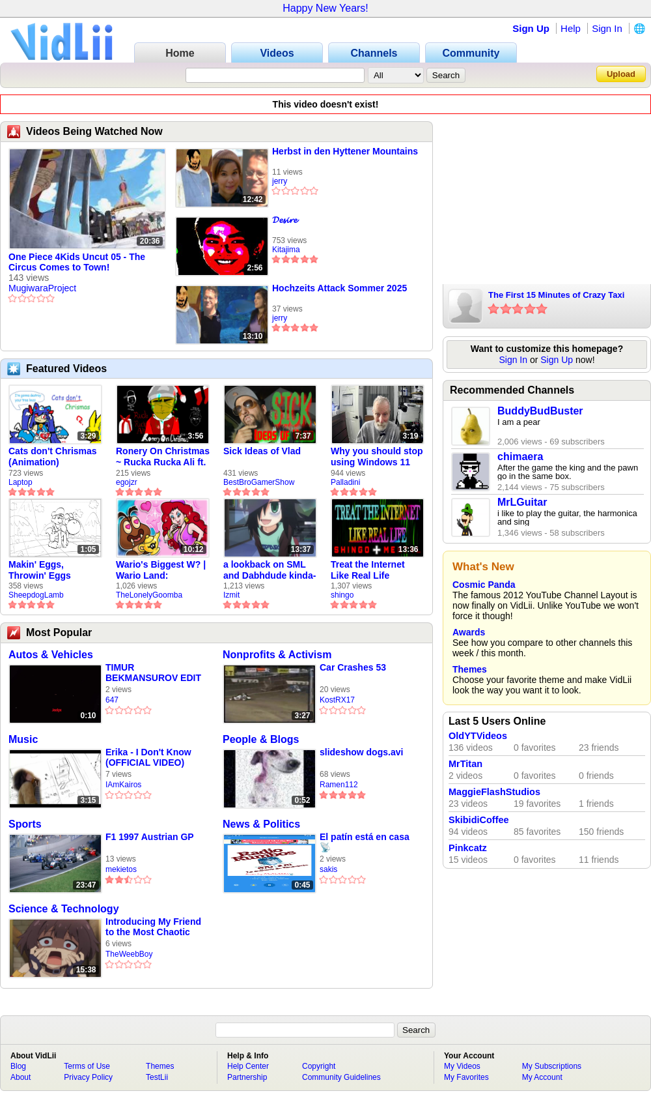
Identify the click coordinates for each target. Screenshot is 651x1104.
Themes (469, 669)
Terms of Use (87, 1066)
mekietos (121, 869)
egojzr (126, 482)
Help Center (248, 1066)
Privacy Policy (88, 1077)
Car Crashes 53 (353, 667)
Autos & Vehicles (50, 654)
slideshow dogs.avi (361, 752)
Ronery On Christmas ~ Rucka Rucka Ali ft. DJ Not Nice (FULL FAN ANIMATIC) (163, 457)
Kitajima (286, 249)
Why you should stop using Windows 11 (377, 456)
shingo (342, 595)
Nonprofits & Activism (277, 654)
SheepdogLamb (36, 595)
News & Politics (261, 824)
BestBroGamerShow (258, 482)
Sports (25, 824)
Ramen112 (339, 784)
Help (571, 28)
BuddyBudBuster (540, 410)
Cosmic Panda (483, 584)
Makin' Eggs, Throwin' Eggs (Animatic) (39, 570)
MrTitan (465, 764)
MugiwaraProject (42, 288)
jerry (279, 181)
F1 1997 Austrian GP (149, 837)
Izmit (231, 595)
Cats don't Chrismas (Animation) (52, 456)
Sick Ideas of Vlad (262, 451)
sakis (328, 869)
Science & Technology (63, 908)
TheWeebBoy (129, 954)
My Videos (462, 1066)
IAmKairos (123, 784)
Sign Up (530, 28)
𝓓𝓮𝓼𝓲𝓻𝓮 (284, 219)
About (20, 1077)
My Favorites (466, 1077)
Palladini (345, 482)
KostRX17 (337, 700)
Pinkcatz (468, 848)
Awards (468, 632)
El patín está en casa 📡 (364, 842)
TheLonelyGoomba (149, 595)
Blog (18, 1066)
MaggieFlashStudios (494, 792)
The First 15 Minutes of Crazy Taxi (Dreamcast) (556, 296)
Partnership (247, 1077)
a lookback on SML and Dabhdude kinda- (269, 570)
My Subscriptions (551, 1066)
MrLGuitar (522, 502)
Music (23, 739)
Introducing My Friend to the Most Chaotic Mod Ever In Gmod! (153, 927)
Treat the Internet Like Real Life (368, 570)
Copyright (318, 1066)
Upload (621, 74)
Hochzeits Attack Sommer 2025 (339, 288)
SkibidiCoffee (479, 820)
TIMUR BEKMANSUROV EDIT (153, 672)
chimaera (520, 456)
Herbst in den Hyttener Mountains (345, 151)
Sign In (607, 28)
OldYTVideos (478, 736)
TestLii (157, 1077)
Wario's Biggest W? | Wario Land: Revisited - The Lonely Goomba (161, 570)
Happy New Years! (325, 8)
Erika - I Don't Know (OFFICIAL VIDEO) (148, 757)
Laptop (20, 482)
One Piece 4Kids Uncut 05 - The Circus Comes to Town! (76, 262)
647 (111, 700)
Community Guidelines (341, 1077)
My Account (542, 1077)
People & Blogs (261, 739)
